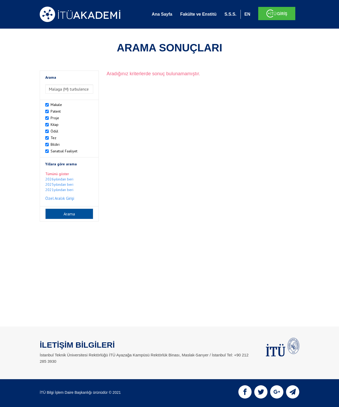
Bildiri (55, 144)
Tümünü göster (57, 173)
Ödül (54, 131)
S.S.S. (230, 14)
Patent (56, 111)
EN (247, 14)
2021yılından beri (59, 189)
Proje (55, 118)
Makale (56, 104)
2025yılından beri (59, 184)
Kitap (55, 124)
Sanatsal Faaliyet (64, 151)
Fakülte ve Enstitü (198, 14)
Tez (53, 137)
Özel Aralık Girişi (59, 198)
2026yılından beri (59, 179)
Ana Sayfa (162, 14)
